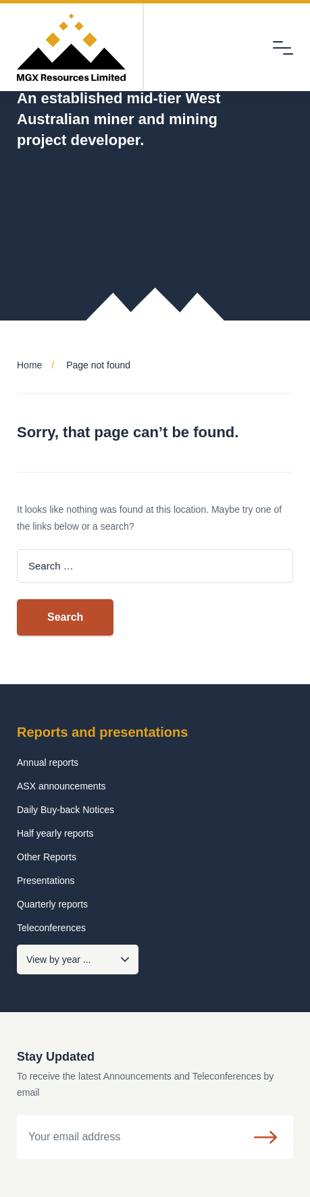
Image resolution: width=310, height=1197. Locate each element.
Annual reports (47, 762)
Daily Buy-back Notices (65, 809)
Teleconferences (51, 927)
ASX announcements (61, 786)
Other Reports (46, 857)
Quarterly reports (52, 904)
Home (29, 365)
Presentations (46, 880)
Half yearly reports (55, 833)
